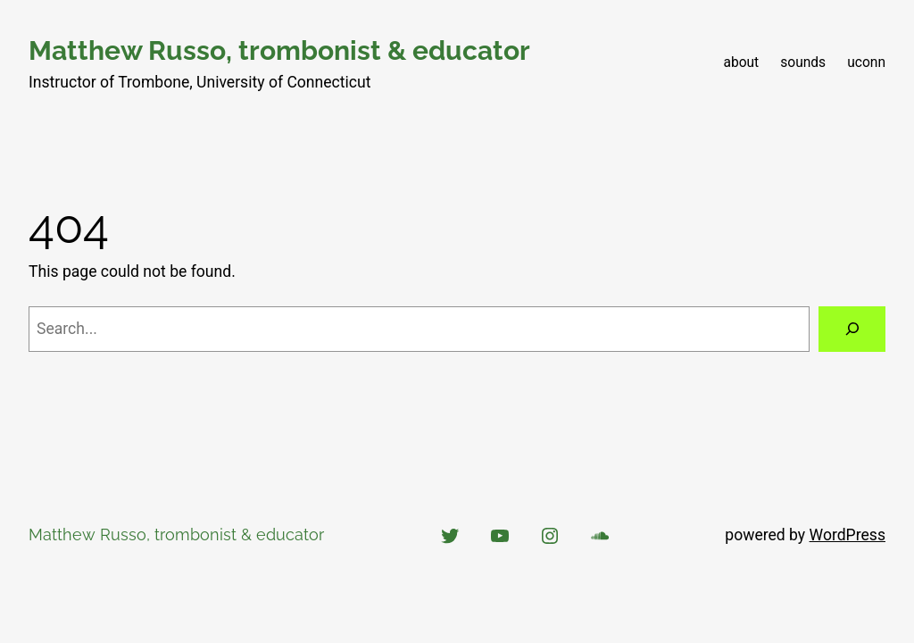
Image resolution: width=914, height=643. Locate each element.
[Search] (851, 329)
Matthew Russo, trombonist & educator (279, 50)
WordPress (847, 535)
